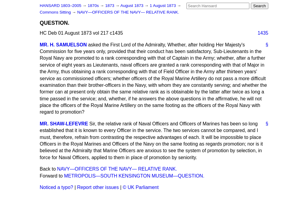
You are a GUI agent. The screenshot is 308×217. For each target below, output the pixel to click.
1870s (94, 5)
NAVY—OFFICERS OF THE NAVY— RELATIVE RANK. (128, 12)
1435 (262, 33)
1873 (110, 5)
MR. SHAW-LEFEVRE (64, 123)
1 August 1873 (163, 5)
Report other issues (98, 187)
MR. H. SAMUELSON (63, 44)
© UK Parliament (141, 187)
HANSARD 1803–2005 (60, 5)
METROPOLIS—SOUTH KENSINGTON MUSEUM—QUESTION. (134, 175)
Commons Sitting (56, 12)
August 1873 (132, 5)
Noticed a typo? (56, 187)
